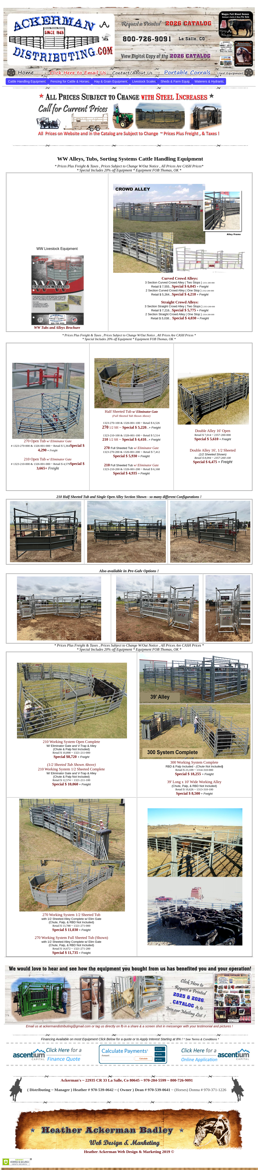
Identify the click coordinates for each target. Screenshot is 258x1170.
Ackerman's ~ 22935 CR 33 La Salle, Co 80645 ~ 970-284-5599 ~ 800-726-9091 (127, 1080)
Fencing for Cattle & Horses (69, 81)
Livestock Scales (144, 81)
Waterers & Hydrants (209, 81)
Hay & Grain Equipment (110, 81)
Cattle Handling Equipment (27, 81)
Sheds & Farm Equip (175, 81)
